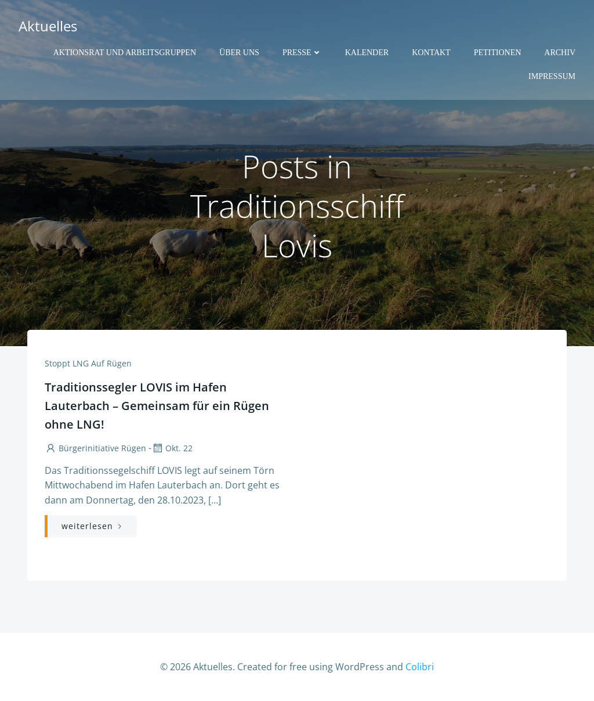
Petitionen (497, 52)
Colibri (419, 666)
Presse (302, 52)
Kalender (367, 52)
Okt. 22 (172, 448)
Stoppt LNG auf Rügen (88, 363)
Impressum (551, 76)
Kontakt (431, 52)
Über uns (239, 52)
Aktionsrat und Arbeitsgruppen (124, 52)
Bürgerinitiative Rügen (95, 448)
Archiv (559, 52)
